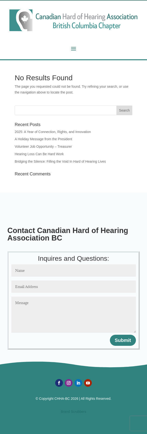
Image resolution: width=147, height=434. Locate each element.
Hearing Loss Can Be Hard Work (39, 154)
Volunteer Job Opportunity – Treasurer (43, 146)
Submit (123, 340)
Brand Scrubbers (73, 412)
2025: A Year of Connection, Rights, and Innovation (53, 132)
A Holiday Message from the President (43, 139)
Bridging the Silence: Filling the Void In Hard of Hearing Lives (60, 161)
